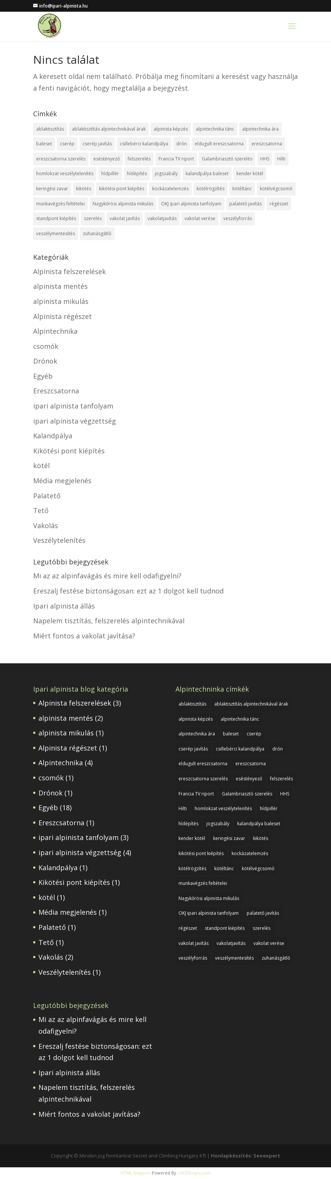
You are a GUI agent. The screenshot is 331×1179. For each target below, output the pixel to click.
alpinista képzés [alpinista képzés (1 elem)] (171, 129)
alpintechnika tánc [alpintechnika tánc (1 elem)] (215, 129)
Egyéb (43, 376)
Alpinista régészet (62, 316)
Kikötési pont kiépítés (69, 450)
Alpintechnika (55, 331)
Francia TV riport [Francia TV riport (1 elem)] (176, 159)
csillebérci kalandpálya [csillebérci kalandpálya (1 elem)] (144, 143)
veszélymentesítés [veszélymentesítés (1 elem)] (55, 233)
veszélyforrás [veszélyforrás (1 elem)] (237, 218)
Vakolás (45, 525)
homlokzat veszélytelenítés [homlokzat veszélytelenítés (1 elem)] (64, 173)
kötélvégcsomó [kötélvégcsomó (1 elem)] (276, 188)
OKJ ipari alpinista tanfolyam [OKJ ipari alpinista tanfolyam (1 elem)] (191, 203)
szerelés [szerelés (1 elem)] (93, 218)
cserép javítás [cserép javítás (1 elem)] (97, 143)
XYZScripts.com (195, 1173)
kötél (41, 465)
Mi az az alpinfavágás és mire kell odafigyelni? (107, 575)
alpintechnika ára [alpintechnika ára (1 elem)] (260, 129)
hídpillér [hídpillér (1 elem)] (110, 173)
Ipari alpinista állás (64, 605)
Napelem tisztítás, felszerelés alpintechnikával (109, 620)
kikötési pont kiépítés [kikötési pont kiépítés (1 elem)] (121, 188)
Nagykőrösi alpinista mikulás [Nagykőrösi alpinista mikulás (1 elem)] (123, 203)
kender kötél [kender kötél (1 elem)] (249, 173)
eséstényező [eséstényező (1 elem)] (106, 159)
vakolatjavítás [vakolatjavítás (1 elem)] (162, 218)
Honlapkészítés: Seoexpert (245, 1155)
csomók (45, 346)
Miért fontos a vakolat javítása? (84, 635)
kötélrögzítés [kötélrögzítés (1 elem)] (210, 188)
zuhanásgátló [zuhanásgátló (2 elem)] (97, 233)
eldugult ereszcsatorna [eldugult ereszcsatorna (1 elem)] (219, 143)
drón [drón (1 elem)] (181, 143)
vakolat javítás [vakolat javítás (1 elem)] (125, 218)
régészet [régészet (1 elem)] (279, 203)
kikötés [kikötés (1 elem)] (83, 188)
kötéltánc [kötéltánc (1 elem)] (242, 188)
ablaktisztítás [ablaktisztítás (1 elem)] (50, 129)
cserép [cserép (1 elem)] (67, 143)
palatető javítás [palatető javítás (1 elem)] (245, 203)
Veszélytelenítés (59, 540)
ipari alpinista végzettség (74, 420)
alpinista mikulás (60, 301)
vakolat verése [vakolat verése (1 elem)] (200, 218)
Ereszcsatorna (56, 390)
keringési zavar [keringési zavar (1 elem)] (52, 188)
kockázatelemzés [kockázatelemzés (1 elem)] (170, 188)
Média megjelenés (62, 480)
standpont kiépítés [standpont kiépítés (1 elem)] (56, 218)
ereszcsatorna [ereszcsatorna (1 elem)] (267, 143)
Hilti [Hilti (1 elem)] (281, 159)
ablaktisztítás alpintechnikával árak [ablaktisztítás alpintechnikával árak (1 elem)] (109, 129)
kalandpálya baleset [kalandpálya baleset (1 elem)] (207, 173)
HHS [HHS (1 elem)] (264, 159)
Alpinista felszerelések (69, 271)
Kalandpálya (52, 435)
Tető (41, 510)
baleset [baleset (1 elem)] (44, 143)
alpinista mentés (60, 286)
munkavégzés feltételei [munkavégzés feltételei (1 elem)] (60, 203)
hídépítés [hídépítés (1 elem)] (137, 173)
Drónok (45, 360)
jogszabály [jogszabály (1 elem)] (166, 173)
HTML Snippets (136, 1173)
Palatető (47, 495)
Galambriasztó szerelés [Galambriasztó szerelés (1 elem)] (227, 159)
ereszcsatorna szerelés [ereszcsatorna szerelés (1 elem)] (60, 159)
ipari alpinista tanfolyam (73, 405)
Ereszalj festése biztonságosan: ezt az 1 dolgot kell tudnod (128, 590)
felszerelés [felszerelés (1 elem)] (139, 159)
